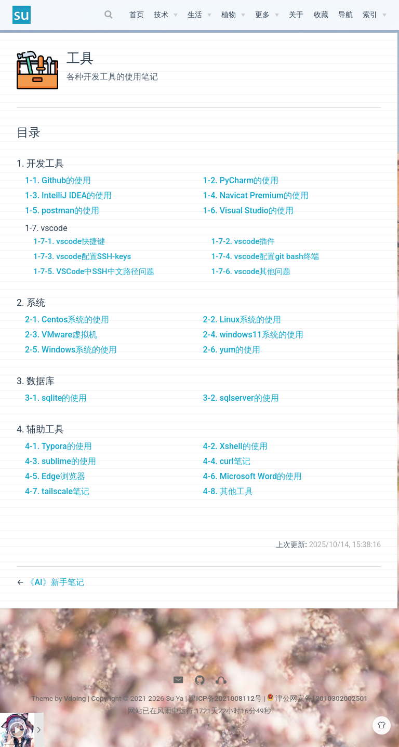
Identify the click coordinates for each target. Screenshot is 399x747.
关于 (296, 14)
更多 (262, 14)
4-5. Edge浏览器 (55, 486)
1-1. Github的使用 (58, 190)
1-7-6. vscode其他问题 (248, 281)
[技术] (166, 15)
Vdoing (75, 707)
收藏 (321, 14)
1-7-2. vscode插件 (241, 251)
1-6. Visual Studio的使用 (246, 220)
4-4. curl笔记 (224, 471)
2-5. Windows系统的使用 (71, 359)
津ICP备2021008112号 (225, 707)
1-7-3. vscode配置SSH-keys (82, 266)
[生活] (199, 15)
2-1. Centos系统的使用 (67, 329)
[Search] (110, 14)
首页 (136, 14)
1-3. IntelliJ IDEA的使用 (68, 205)
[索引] (375, 15)
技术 (161, 14)
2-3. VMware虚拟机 (61, 344)
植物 (228, 14)
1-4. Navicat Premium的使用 (253, 205)
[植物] (233, 15)
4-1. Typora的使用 (58, 456)
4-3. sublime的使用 (60, 471)
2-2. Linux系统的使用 (240, 329)
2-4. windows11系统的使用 (251, 344)
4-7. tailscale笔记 (57, 501)
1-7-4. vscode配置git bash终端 (262, 266)
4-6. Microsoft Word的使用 (250, 486)
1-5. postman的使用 (62, 220)
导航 (345, 14)
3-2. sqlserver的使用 (238, 408)
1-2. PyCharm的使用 (238, 190)
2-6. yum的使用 (229, 359)
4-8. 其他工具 (225, 501)
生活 (195, 14)
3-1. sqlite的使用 (56, 408)
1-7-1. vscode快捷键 (69, 251)
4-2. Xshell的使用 (233, 456)
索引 (370, 14)
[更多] (267, 15)
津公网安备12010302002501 (321, 707)
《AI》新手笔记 (55, 591)
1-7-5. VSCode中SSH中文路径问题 (93, 281)
